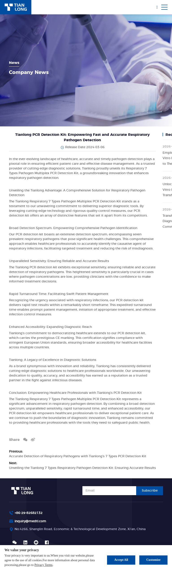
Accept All (121, 559)
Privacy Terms (43, 565)
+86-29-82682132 (29, 513)
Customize (153, 559)
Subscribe (150, 490)
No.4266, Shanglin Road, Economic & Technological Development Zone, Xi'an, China (80, 529)
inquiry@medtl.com (30, 521)
